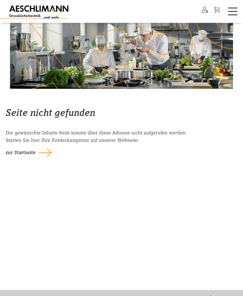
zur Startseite (21, 152)
